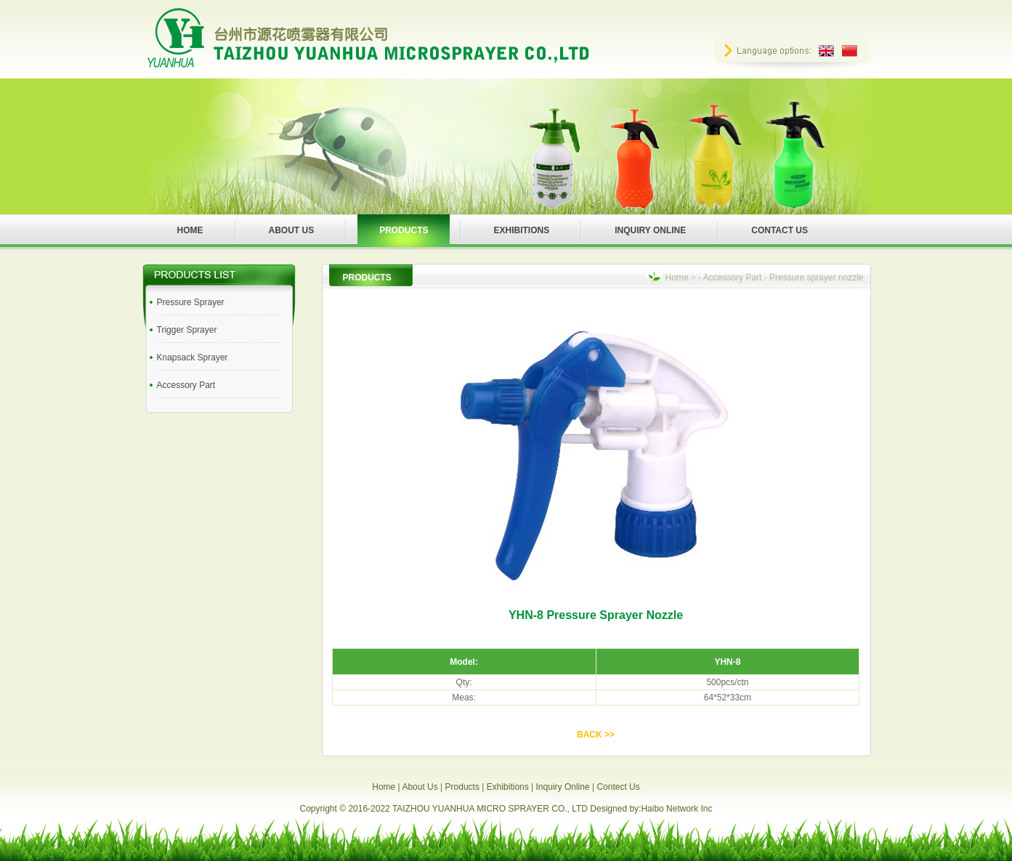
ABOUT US (292, 230)
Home (677, 277)
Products (462, 787)
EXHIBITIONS (522, 230)
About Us (419, 787)
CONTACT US (779, 230)
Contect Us (617, 787)
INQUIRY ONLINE (650, 230)
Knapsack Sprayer (192, 357)
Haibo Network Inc (676, 809)
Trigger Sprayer (187, 330)
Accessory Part (186, 385)
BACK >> (596, 734)
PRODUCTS (403, 230)
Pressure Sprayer (190, 302)
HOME (190, 230)
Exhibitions (508, 787)
